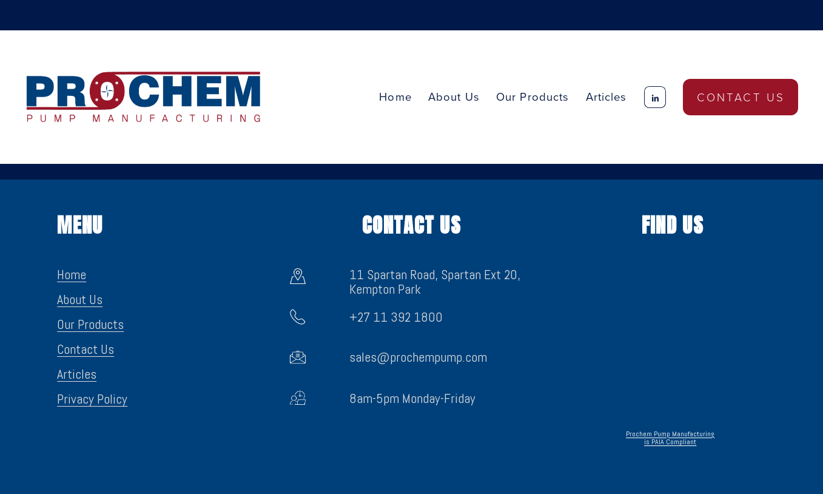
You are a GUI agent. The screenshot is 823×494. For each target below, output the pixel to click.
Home (395, 96)
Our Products (90, 324)
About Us (454, 96)
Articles (606, 96)
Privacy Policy (92, 399)
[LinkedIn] (655, 97)
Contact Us (741, 97)
